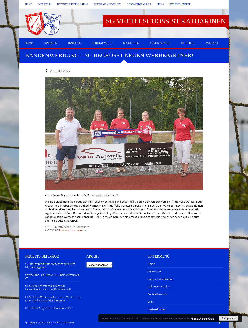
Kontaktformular (139, 4)
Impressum (44, 4)
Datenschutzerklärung (72, 4)
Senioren (64, 230)
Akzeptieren (228, 318)
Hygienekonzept (179, 4)
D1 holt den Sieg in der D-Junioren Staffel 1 (49, 308)
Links (160, 4)
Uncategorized (79, 230)
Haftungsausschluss (107, 4)
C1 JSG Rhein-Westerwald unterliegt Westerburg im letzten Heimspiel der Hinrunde (52, 298)
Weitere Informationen (202, 318)
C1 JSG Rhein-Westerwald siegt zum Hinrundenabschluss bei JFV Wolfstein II (48, 287)
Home (28, 4)
